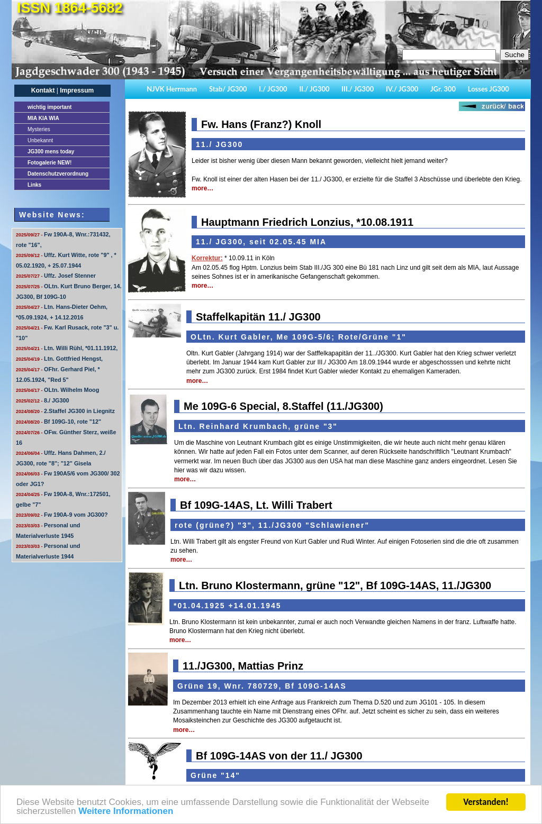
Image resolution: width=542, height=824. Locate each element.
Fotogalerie (49, 163)
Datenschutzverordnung (58, 174)
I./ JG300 (273, 89)
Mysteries (39, 129)
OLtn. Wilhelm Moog (57, 390)
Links (34, 185)
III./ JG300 (357, 89)
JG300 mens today (51, 151)
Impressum (77, 90)
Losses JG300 (488, 89)
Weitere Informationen (125, 812)
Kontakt (43, 90)
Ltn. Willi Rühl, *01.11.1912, (67, 348)
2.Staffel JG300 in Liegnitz (65, 411)
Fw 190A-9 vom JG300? (62, 514)
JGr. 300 (443, 89)
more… (202, 188)
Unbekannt (40, 140)
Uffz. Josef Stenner (56, 275)
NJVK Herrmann (172, 89)
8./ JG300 (42, 400)
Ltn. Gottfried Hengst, (59, 358)
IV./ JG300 (402, 89)
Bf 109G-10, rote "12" (58, 421)
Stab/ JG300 (228, 89)
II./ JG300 (314, 89)
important (49, 107)
